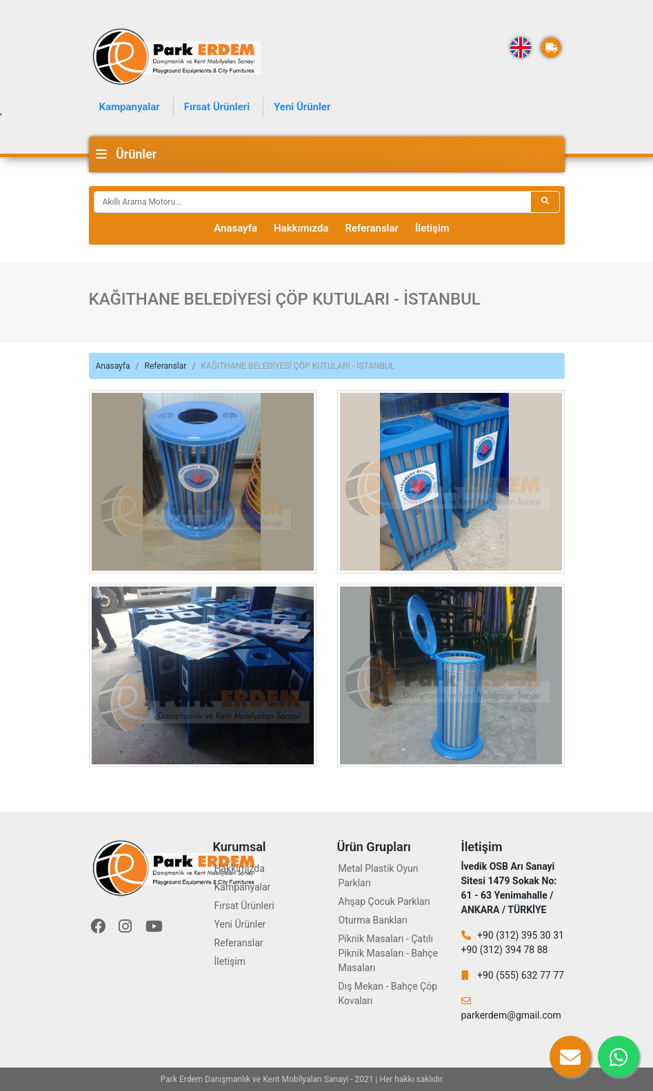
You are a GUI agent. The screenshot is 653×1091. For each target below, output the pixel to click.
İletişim (432, 228)
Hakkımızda (301, 228)
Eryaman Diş (470, 1079)
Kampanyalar (129, 107)
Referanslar (372, 228)
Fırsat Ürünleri (217, 107)
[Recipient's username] (312, 202)
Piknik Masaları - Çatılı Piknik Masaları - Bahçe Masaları (389, 953)
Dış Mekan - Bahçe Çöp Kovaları (388, 993)
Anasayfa (235, 228)
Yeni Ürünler (302, 107)
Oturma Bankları (373, 920)
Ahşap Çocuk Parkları (384, 901)
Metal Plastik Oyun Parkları (379, 875)
